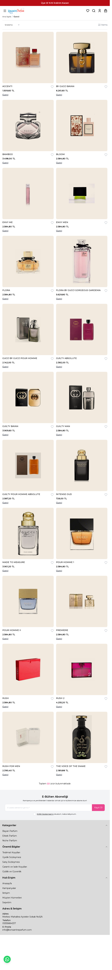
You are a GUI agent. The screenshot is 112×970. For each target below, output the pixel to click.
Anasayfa (7, 883)
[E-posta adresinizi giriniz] (55, 807)
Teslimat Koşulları (11, 852)
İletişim (6, 893)
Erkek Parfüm (9, 835)
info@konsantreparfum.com (17, 929)
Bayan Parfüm (9, 831)
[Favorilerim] (88, 10)
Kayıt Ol (98, 807)
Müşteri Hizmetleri (12, 897)
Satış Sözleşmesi (11, 862)
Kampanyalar (9, 888)
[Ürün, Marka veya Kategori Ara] (93, 10)
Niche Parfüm (9, 840)
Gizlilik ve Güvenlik (11, 871)
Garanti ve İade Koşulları (14, 866)
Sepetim (6, 902)
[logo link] (20, 11)
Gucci (5, 94)
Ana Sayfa (6, 16)
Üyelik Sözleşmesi (11, 857)
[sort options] (11, 25)
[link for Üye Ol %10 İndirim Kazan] (55, 3)
